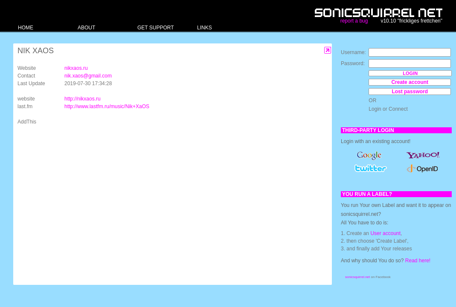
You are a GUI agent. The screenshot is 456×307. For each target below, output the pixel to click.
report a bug (354, 21)
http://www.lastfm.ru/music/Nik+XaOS (106, 106)
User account (385, 233)
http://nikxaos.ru (82, 99)
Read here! (417, 261)
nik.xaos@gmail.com (88, 76)
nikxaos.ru (76, 68)
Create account (409, 82)
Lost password (410, 92)
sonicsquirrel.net (357, 277)
